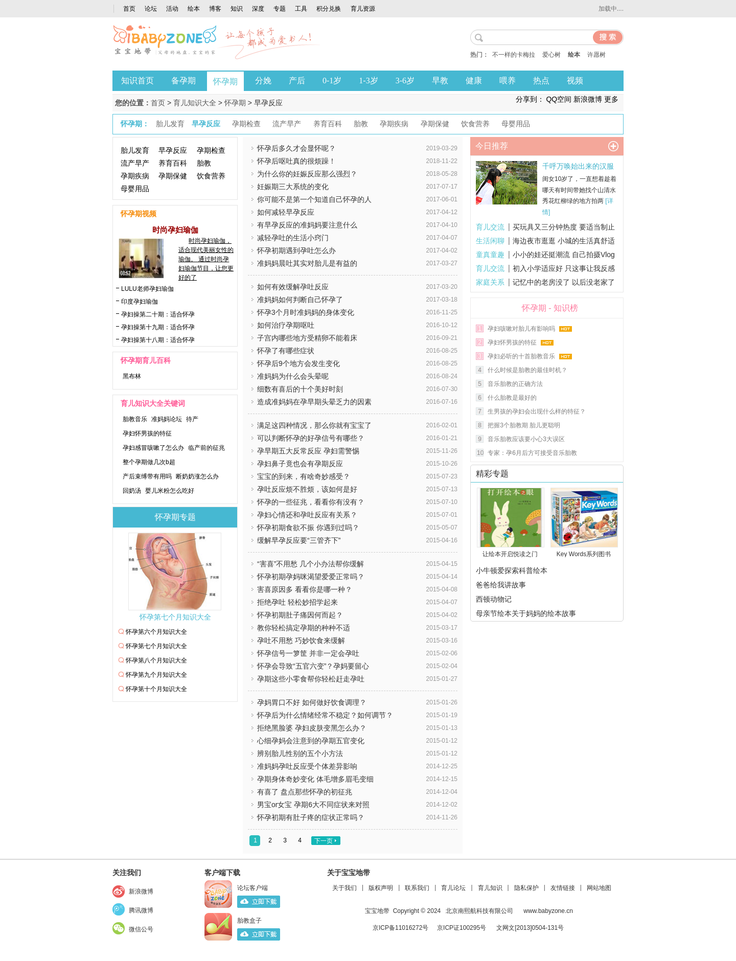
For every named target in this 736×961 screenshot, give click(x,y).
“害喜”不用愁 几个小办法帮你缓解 (310, 564)
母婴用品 (135, 189)
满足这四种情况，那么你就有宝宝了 (314, 425)
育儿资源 (363, 8)
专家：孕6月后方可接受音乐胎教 (532, 452)
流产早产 (135, 163)
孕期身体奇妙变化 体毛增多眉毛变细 (315, 779)
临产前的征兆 (206, 447)
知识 (237, 8)
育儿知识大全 (194, 103)
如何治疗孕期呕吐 (285, 325)
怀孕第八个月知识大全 (156, 660)
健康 (474, 80)
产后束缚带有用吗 (147, 476)
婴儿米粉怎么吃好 (169, 490)
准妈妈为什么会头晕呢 (293, 376)
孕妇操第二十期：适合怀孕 (158, 314)
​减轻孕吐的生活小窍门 (293, 238)
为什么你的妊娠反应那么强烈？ (307, 174)
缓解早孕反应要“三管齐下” (298, 540)
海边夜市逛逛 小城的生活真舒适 (564, 241)
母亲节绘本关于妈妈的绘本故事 (526, 613)
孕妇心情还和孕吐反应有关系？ (307, 515)
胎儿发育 (135, 150)
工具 (301, 8)
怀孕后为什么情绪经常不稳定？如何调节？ (325, 715)
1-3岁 (368, 80)
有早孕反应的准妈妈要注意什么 (307, 225)
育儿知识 (490, 887)
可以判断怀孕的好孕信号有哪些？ (310, 438)
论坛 (151, 8)
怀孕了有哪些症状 (285, 351)
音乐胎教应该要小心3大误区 (526, 439)
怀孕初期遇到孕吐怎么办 (296, 250)
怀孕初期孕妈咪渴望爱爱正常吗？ (310, 577)
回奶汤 (132, 490)
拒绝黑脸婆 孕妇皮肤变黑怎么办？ (311, 728)
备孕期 (183, 80)
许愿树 (596, 54)
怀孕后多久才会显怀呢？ (296, 148)
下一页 (323, 840)
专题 (279, 8)
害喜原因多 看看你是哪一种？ (304, 589)
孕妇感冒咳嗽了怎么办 (153, 447)
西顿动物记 (494, 599)
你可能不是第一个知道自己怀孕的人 (314, 199)
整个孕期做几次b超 (149, 462)
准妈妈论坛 (166, 419)
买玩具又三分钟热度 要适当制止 (564, 227)
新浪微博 (587, 99)
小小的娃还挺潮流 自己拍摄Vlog (564, 254)
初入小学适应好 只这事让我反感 (564, 268)
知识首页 (137, 80)
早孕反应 (172, 150)
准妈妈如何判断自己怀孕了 (300, 299)
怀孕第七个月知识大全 (175, 617)
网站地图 (599, 887)
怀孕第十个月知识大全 (156, 689)
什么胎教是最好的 (512, 397)
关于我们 (344, 887)
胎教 (204, 163)
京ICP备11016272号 (400, 927)
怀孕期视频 (138, 214)
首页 (129, 8)
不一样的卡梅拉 (513, 54)
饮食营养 (211, 176)
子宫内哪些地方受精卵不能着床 (307, 338)
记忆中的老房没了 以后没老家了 (564, 282)
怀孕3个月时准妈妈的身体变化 (305, 312)
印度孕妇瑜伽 (139, 301)
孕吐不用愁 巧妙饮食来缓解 (301, 640)
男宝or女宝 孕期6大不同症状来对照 (313, 804)
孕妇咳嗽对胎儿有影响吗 (521, 328)
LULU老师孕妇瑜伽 (147, 288)
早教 (440, 80)
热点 (541, 80)
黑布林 (132, 376)
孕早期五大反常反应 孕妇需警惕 (308, 451)
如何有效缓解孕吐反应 (293, 287)
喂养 (507, 80)
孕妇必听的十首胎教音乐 (521, 356)
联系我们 (417, 887)
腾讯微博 (141, 910)
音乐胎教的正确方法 (515, 383)
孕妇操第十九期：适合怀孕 (158, 327)
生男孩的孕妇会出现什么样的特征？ (537, 411)
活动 (172, 8)
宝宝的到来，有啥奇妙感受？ (303, 476)
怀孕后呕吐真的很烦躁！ (296, 161)
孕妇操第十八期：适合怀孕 (158, 340)
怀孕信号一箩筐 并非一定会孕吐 (308, 653)
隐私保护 (526, 887)
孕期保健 (172, 176)
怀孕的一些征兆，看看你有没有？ (310, 502)
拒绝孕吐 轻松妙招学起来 (297, 602)
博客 (215, 8)
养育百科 (172, 163)
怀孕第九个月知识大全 (156, 674)
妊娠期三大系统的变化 (293, 186)
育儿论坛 (453, 887)
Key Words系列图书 (584, 554)
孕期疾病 (135, 176)
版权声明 (381, 887)
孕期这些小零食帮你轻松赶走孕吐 (310, 679)
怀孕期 (225, 81)
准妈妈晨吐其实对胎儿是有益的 (307, 263)
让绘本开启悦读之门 (510, 554)
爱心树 (551, 54)
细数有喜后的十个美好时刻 (300, 389)
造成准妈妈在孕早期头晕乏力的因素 (314, 402)
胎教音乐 (135, 419)
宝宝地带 (377, 910)
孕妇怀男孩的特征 (147, 433)
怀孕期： (135, 124)
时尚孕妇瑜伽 (175, 229)
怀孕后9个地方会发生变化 (298, 363)
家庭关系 (490, 282)
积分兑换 (328, 8)
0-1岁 (332, 80)
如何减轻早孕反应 (285, 212)
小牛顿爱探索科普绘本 (511, 570)
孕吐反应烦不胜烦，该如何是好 (307, 489)
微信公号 (141, 929)
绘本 (194, 8)
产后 (297, 80)
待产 (192, 419)
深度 (258, 8)
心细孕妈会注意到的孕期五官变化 (310, 741)
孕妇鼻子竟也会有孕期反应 (300, 464)
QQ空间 (558, 99)
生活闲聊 (490, 241)
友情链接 (562, 887)
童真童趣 (490, 254)
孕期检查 (211, 150)
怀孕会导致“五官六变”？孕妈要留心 (313, 666)
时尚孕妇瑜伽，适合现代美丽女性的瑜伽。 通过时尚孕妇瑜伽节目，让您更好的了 (206, 259)
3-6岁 (405, 80)
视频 (575, 80)
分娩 (263, 80)
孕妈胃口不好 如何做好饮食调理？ (311, 702)
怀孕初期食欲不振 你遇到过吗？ (308, 527)
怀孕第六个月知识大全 (156, 631)
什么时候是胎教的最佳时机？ (527, 370)
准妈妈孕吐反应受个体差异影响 (307, 766)
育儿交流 (490, 227)
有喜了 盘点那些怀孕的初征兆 (304, 792)
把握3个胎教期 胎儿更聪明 (524, 425)
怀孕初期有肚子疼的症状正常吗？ (310, 817)
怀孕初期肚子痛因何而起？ (300, 615)
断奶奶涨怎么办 (197, 476)
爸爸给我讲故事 (501, 585)
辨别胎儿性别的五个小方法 (300, 753)
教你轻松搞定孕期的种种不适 (303, 628)
